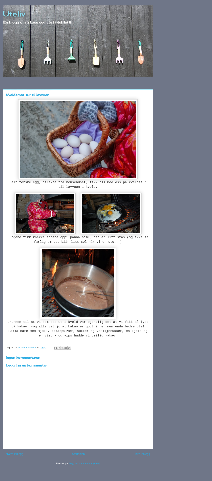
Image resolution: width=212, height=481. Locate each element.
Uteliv (14, 13)
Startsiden (78, 453)
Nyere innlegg (14, 453)
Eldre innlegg (142, 453)
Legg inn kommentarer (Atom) (84, 463)
